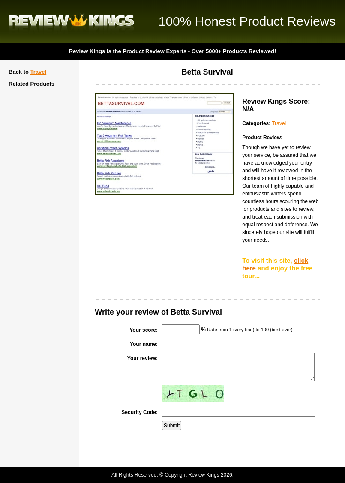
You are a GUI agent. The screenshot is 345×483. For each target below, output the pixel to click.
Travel (38, 72)
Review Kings (71, 21)
